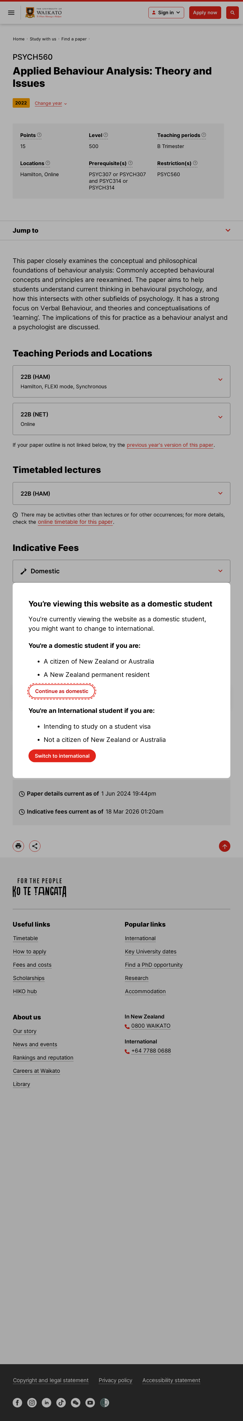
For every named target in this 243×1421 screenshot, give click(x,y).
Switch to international (62, 755)
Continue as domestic (61, 691)
